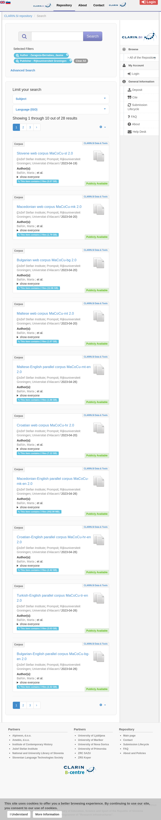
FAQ (126, 748)
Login (149, 2)
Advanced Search (22, 70)
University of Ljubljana (91, 735)
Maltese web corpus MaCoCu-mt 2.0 (45, 313)
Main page (129, 735)
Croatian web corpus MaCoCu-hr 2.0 (45, 425)
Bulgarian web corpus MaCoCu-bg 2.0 (47, 260)
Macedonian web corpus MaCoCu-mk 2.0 (49, 207)
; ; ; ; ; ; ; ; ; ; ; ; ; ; (61, 175)
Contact (128, 740)
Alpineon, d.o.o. (21, 735)
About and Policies (134, 753)
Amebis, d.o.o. (21, 740)
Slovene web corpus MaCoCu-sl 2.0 (45, 153)
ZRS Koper (84, 757)
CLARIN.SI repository (18, 16)
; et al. (61, 175)
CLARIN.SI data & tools (96, 143)
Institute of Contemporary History (32, 744)
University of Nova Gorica (93, 744)
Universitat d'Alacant (45, 163)
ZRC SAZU (84, 753)
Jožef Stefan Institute (31, 159)
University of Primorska (92, 748)
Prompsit (52, 159)
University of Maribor (90, 740)
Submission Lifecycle (136, 744)
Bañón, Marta (25, 172)
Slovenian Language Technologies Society (37, 757)
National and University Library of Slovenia (38, 753)
